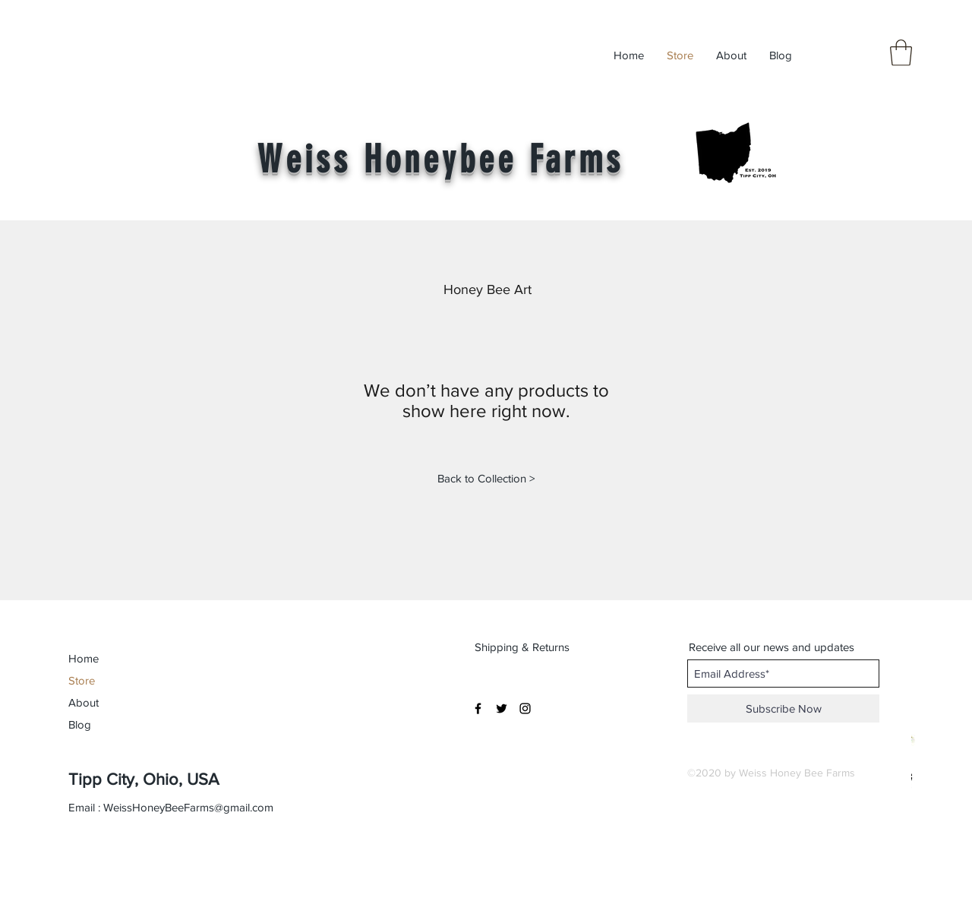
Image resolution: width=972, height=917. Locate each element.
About (83, 702)
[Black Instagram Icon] (525, 708)
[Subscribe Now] (783, 708)
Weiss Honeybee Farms (440, 159)
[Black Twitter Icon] (501, 708)
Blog (79, 724)
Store (81, 680)
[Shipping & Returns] (524, 646)
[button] (901, 53)
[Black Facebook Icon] (478, 708)
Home (83, 658)
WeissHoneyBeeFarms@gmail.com (188, 807)
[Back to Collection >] (486, 478)
